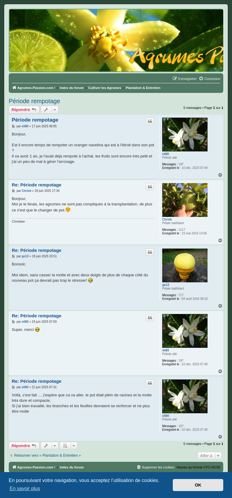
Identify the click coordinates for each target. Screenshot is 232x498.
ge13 (165, 285)
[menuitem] (209, 79)
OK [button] (198, 485)
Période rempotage (34, 101)
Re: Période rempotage (36, 184)
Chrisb (167, 219)
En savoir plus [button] (25, 488)
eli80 (165, 154)
